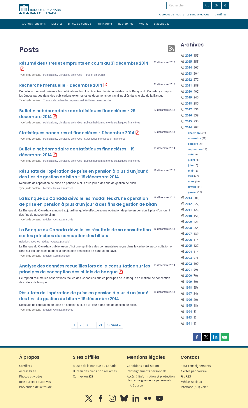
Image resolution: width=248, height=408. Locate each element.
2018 (188, 103)
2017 (188, 109)
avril (191, 176)
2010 (188, 216)
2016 (188, 115)
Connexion (83, 376)
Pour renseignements (196, 366)
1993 (188, 317)
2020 (188, 91)
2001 (188, 270)
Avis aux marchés (63, 188)
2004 (188, 252)
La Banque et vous (198, 14)
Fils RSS (186, 376)
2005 (188, 246)
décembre (194, 133)
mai (190, 170)
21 (100, 325)
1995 (188, 305)
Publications (105, 23)
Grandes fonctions (34, 23)
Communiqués (61, 255)
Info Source (135, 385)
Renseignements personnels (146, 371)
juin (190, 165)
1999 (188, 282)
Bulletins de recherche (98, 100)
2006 (188, 240)
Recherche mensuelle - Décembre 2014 (60, 85)
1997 (188, 294)
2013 (188, 198)
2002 (188, 264)
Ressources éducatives (35, 382)
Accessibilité (27, 371)
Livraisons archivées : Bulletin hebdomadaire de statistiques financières (99, 122)
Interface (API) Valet (194, 387)
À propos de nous (170, 14)
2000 (188, 276)
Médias (143, 23)
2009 (188, 222)
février (192, 186)
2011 (188, 210)
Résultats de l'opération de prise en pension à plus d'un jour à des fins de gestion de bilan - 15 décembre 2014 (84, 296)
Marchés (57, 23)
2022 (188, 80)
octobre (193, 143)
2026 (188, 55)
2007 (188, 234)
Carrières (220, 14)
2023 (188, 73)
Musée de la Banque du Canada (95, 366)
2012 (188, 204)
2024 (188, 67)
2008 (188, 228)
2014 (188, 127)
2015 (188, 121)
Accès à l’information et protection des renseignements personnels (151, 378)
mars (191, 181)
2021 (188, 85)
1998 (188, 287)
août (191, 154)
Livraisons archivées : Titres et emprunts (82, 74)
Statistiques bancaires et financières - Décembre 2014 (76, 133)
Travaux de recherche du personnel (63, 100)
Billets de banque (79, 23)
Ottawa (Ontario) (60, 241)
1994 (188, 312)
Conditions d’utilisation (143, 366)
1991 (188, 323)
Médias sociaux (191, 382)
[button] (197, 337)
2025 (188, 62)
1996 (188, 300)
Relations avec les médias (34, 241)
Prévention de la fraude (35, 387)
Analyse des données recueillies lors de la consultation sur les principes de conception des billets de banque (84, 269)
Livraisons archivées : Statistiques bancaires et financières (92, 138)
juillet (191, 160)
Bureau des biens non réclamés (95, 371)
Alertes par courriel (194, 371)
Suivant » (114, 325)
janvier (192, 192)
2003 (188, 258)
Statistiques (161, 23)
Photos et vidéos (30, 376)
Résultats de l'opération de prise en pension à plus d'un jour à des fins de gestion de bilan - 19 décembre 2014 (84, 174)
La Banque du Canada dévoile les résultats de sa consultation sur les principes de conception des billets (85, 233)
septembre (195, 149)
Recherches (125, 23)
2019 (188, 97)
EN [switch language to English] (216, 5)
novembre (194, 138)
